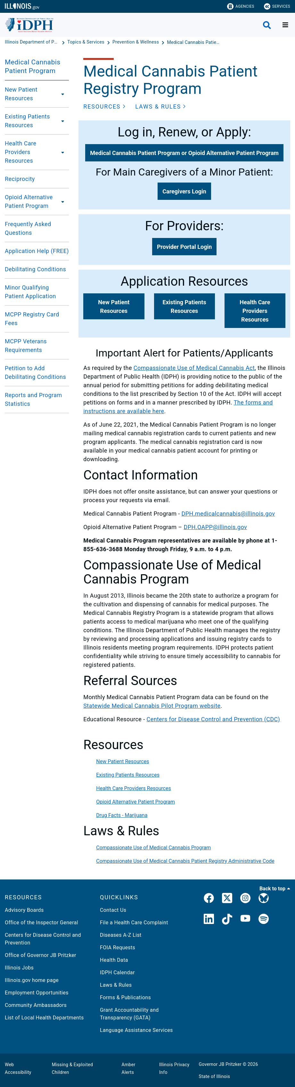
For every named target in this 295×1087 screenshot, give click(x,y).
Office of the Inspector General (41, 922)
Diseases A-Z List (121, 935)
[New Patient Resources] (62, 94)
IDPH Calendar (117, 972)
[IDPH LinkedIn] (209, 920)
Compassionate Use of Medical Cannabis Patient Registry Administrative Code (185, 861)
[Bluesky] (263, 899)
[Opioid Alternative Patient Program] (64, 201)
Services (277, 6)
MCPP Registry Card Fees (32, 318)
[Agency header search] (267, 25)
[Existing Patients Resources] (63, 121)
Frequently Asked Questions (28, 228)
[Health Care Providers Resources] (64, 152)
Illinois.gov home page (32, 980)
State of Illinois (214, 1076)
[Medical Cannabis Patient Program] (194, 42)
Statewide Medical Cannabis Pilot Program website (151, 705)
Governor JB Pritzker (220, 1064)
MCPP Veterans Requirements (26, 345)
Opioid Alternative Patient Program (29, 201)
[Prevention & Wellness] (136, 42)
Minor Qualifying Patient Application (30, 291)
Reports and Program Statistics (33, 399)
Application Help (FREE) (37, 251)
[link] (209, 899)
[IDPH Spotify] (263, 920)
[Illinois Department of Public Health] (33, 42)
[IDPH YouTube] (245, 920)
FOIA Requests (117, 947)
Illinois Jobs (19, 968)
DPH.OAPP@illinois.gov (215, 527)
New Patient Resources (21, 94)
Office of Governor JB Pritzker (40, 955)
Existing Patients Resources (27, 120)
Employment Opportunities (37, 993)
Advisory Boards (24, 910)
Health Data (114, 960)
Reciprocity (20, 179)
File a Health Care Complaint (134, 922)
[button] (104, 106)
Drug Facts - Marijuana (121, 815)
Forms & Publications (125, 997)
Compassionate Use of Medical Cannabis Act (194, 367)
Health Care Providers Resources (21, 152)
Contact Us (113, 910)
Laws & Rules (116, 985)
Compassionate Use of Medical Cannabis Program (153, 848)
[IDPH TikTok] (227, 920)
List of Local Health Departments (44, 1018)
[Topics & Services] (86, 42)
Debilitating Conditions (35, 269)
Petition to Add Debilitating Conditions (35, 372)
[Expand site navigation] (285, 25)
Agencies (240, 6)
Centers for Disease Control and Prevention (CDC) (213, 719)
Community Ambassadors (36, 1005)
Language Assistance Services (136, 1030)
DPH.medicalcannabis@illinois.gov (228, 513)
